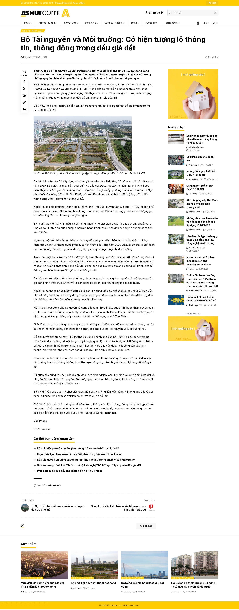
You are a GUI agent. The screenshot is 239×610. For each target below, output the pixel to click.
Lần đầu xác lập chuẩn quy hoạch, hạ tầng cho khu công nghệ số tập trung (202, 240)
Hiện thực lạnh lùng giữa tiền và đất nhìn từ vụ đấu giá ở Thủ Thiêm (80, 454)
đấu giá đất (55, 486)
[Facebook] (146, 13)
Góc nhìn (193, 194)
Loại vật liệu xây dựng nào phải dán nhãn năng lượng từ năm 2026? (202, 140)
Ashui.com (26, 58)
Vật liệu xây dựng (196, 148)
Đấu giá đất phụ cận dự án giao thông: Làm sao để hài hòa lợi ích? (79, 449)
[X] (150, 13)
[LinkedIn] (162, 13)
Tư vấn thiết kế (195, 180)
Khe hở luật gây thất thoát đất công (93, 583)
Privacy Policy (62, 3)
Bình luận (143, 527)
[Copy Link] (25, 106)
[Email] (25, 98)
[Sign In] (198, 23)
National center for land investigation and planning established (200, 261)
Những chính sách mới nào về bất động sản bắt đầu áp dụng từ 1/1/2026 (202, 222)
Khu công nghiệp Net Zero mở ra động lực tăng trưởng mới (202, 204)
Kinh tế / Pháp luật (33, 31)
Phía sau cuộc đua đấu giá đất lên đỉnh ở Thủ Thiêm (70, 471)
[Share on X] (25, 91)
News (191, 270)
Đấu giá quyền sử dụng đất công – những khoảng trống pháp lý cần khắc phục (86, 460)
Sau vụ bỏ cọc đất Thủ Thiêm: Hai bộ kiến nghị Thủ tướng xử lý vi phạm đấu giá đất (90, 466)
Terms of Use (82, 3)
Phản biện (193, 165)
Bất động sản (194, 212)
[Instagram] (158, 13)
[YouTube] (154, 13)
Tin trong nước (195, 291)
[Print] (25, 113)
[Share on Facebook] (25, 83)
